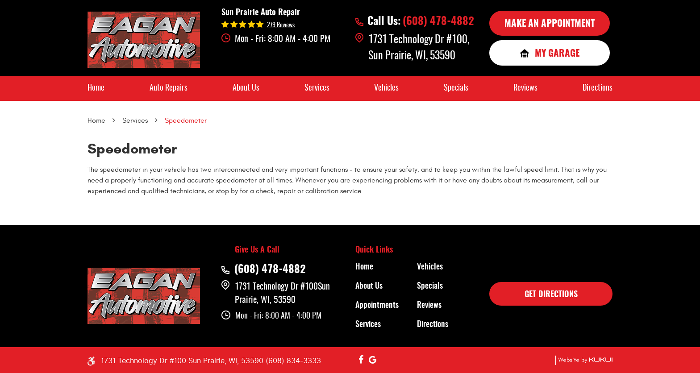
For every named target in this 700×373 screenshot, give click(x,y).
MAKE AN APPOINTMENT (549, 24)
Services (316, 88)
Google (373, 360)
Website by (583, 360)
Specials (456, 88)
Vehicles (386, 88)
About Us (246, 88)
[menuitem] (96, 88)
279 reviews (281, 25)
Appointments (377, 306)
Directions (597, 88)
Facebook (361, 360)
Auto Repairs (169, 88)
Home (96, 88)
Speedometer (186, 120)
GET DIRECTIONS (551, 295)
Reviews (525, 88)
